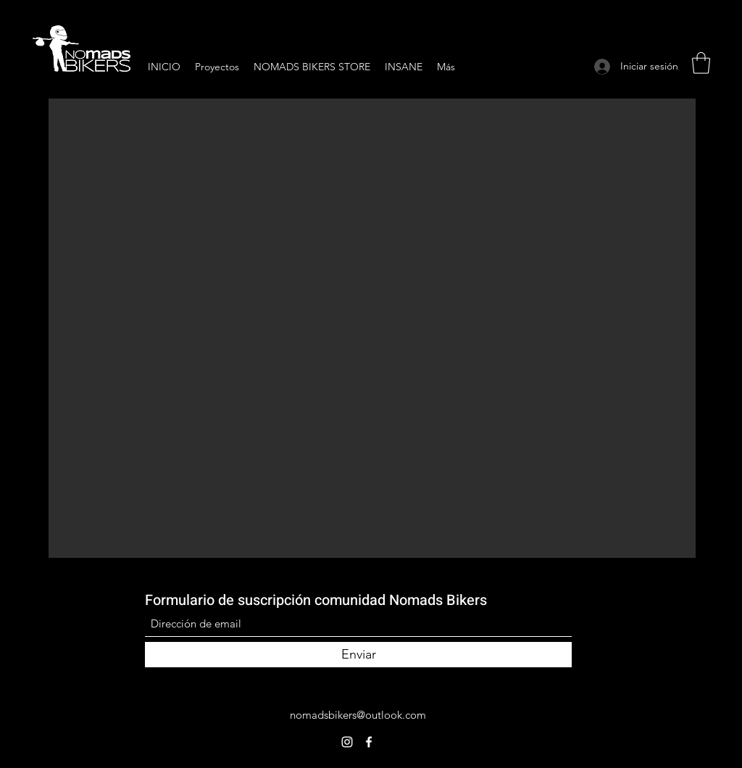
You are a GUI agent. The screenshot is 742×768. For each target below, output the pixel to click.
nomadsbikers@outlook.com (358, 715)
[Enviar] (358, 654)
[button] (701, 63)
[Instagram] (347, 742)
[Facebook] (369, 742)
